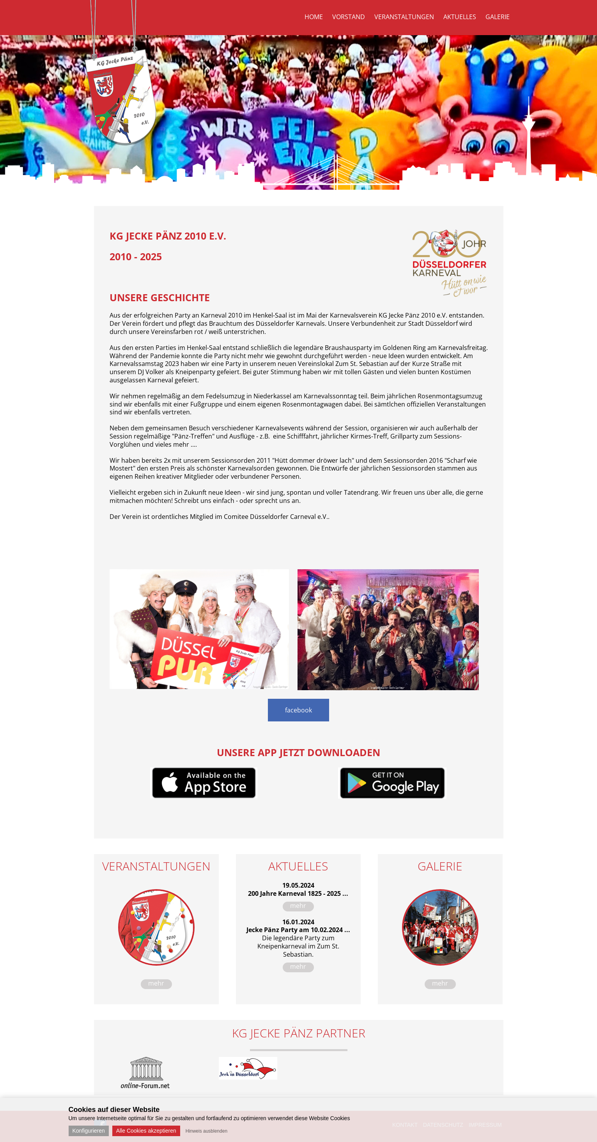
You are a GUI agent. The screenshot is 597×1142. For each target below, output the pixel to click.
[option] (145, 1072)
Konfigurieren (89, 1131)
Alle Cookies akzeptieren (146, 1131)
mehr (156, 983)
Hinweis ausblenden (206, 1131)
